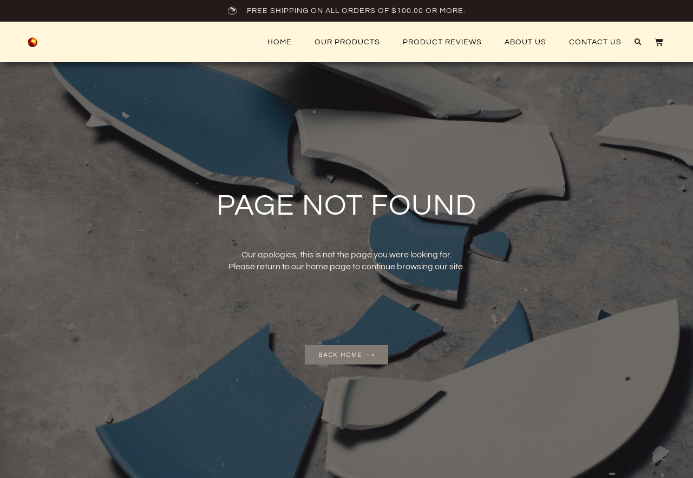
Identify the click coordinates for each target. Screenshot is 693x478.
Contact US (595, 42)
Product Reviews (442, 42)
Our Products (347, 42)
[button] (638, 42)
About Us (525, 42)
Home (279, 42)
